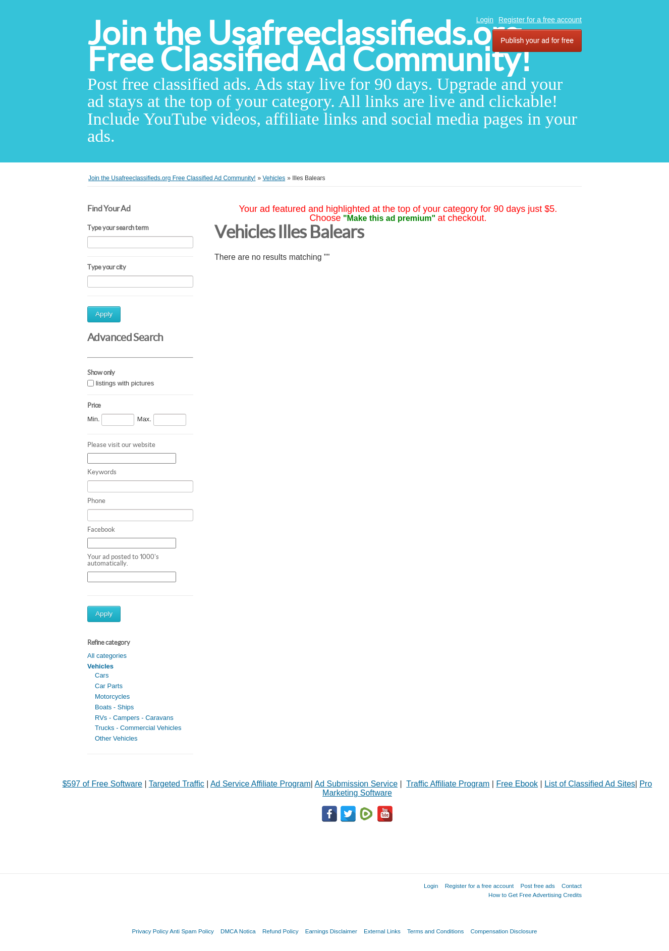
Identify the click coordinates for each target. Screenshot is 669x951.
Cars (101, 675)
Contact (572, 885)
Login (484, 20)
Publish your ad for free (537, 40)
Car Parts (109, 686)
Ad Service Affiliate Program (260, 783)
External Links (382, 931)
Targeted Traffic (176, 783)
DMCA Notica (238, 931)
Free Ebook (517, 783)
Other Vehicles (116, 738)
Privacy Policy (150, 931)
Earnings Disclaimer (331, 931)
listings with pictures (125, 383)
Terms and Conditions (435, 931)
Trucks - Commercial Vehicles (138, 728)
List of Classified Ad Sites (589, 783)
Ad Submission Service (356, 783)
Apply (104, 314)
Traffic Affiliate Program (447, 783)
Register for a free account (540, 20)
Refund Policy (280, 931)
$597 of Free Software (102, 783)
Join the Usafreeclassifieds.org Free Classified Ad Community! (309, 46)
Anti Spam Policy (192, 931)
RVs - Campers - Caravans (134, 717)
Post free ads (537, 885)
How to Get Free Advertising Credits (535, 894)
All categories (107, 655)
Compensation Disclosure (503, 931)
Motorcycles (112, 696)
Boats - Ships (114, 707)
